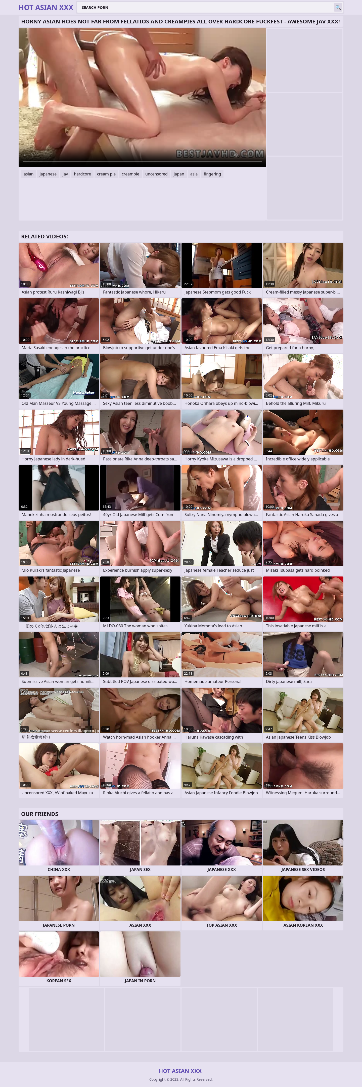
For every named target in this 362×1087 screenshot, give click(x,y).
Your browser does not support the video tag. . (142, 97)
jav (65, 174)
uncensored (156, 174)
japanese (48, 174)
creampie (130, 174)
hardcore (82, 174)
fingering (212, 174)
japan (179, 174)
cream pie (106, 174)
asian (29, 174)
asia (194, 174)
